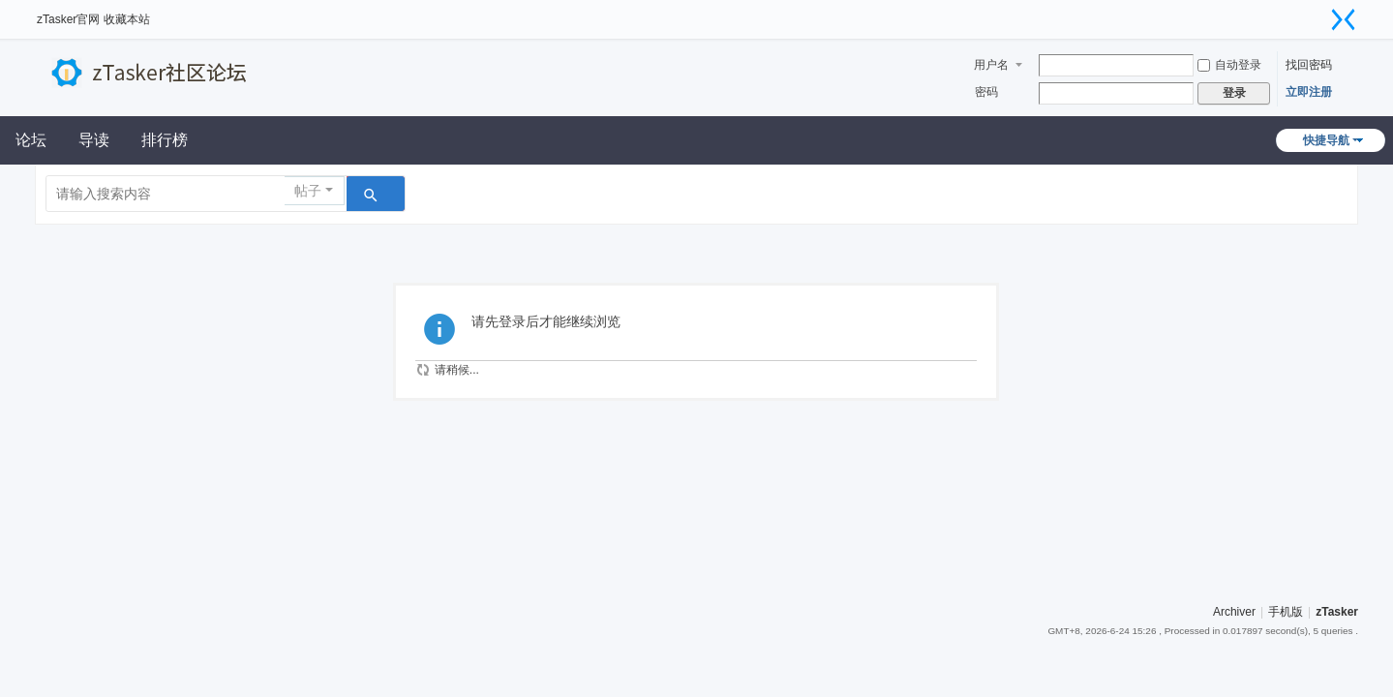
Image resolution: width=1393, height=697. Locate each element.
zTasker (1337, 612)
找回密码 (1309, 65)
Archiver (1234, 612)
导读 (93, 140)
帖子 (307, 190)
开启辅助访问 (1319, 13)
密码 (986, 92)
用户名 (991, 65)
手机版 (1285, 612)
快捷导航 (1326, 140)
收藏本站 (127, 19)
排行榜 (164, 140)
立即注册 (1309, 92)
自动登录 (1229, 65)
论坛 (30, 140)
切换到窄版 (1343, 19)
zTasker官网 (68, 19)
